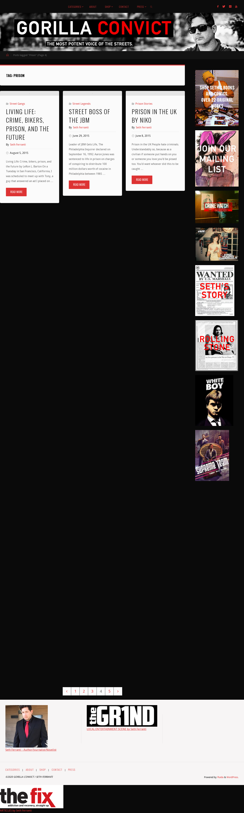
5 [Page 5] (109, 691)
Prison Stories (143, 143)
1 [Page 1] (75, 691)
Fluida (220, 777)
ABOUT (30, 769)
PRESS (71, 769)
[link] (151, 6)
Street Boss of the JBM (89, 178)
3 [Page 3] (92, 691)
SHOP (42, 769)
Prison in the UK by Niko (154, 155)
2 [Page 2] (84, 691)
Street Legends (81, 166)
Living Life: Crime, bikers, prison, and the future (27, 164)
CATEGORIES (12, 769)
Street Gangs (17, 143)
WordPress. (233, 777)
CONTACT (57, 769)
